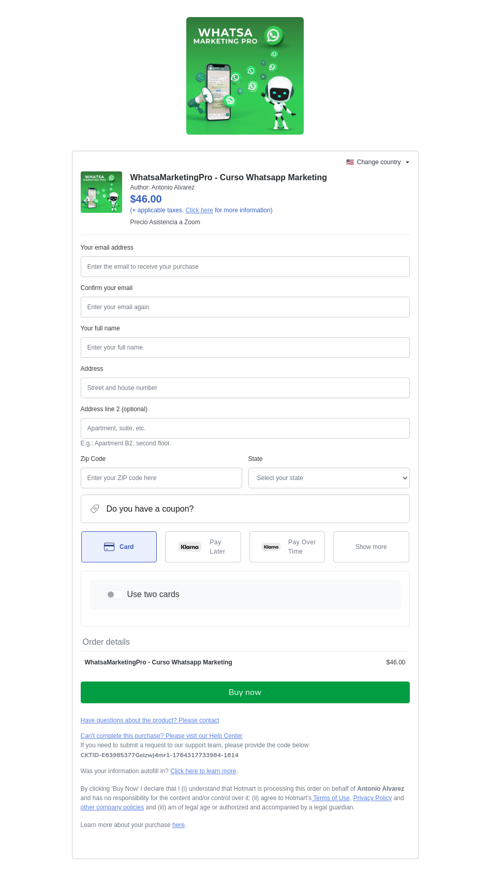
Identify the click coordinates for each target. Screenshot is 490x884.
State (255, 458)
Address (92, 368)
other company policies (112, 807)
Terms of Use (330, 798)
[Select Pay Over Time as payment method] (287, 547)
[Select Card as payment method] (119, 547)
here (178, 825)
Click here (199, 210)
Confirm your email (107, 288)
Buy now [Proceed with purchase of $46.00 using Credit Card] (245, 692)
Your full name (100, 328)
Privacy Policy (372, 798)
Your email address (107, 247)
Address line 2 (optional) (114, 409)
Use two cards (153, 594)
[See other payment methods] (371, 547)
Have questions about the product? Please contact (150, 720)
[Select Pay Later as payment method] (203, 547)
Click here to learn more (203, 771)
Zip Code (93, 458)
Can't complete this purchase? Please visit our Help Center (162, 736)
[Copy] (159, 755)
